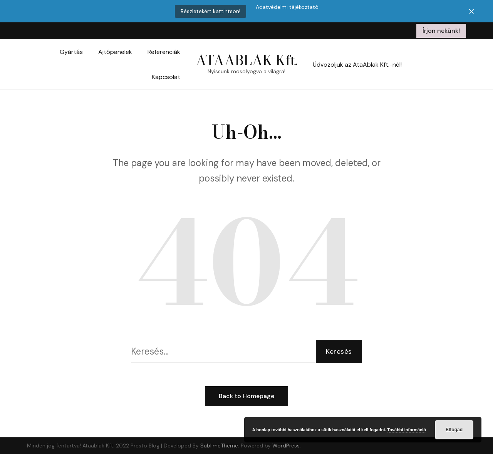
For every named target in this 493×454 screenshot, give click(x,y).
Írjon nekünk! (441, 31)
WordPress (286, 445)
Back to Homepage (246, 396)
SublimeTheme (219, 445)
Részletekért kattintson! (210, 11)
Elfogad (454, 429)
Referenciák (164, 52)
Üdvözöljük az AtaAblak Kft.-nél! (357, 65)
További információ (406, 429)
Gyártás (71, 52)
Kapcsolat (166, 77)
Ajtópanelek (115, 52)
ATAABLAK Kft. (246, 60)
